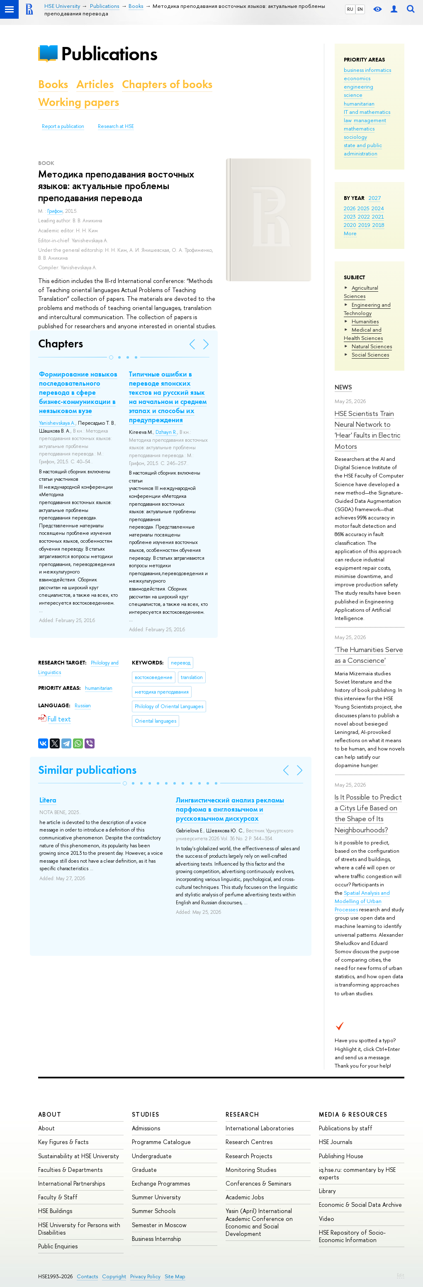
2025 (363, 208)
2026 (349, 208)
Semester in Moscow (159, 1225)
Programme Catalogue (161, 1142)
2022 (364, 216)
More (350, 233)
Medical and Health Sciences (363, 334)
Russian (83, 705)
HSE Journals (335, 1142)
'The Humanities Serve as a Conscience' (369, 655)
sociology (355, 136)
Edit (400, 1275)
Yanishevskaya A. (57, 423)
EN (360, 9)
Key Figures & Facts (63, 1142)
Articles (95, 84)
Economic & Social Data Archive (360, 1204)
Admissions (146, 1128)
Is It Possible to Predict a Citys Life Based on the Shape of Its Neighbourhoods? (368, 813)
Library (327, 1191)
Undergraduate (152, 1156)
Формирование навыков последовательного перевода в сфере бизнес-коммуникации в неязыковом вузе (78, 392)
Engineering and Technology (367, 309)
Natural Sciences (372, 346)
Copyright (114, 1276)
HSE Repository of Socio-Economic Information (352, 1236)
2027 (375, 198)
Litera (47, 800)
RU (350, 9)
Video (326, 1219)
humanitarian (359, 103)
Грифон (55, 211)
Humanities (365, 321)
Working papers (78, 102)
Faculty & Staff (58, 1197)
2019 (364, 225)
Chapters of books (167, 84)
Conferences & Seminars (258, 1183)
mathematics (359, 128)
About (49, 1114)
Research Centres (249, 1142)
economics (357, 78)
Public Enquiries (58, 1246)
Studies (146, 1114)
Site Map (175, 1276)
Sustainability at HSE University (78, 1156)
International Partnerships (71, 1183)
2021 (378, 216)
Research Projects (249, 1156)
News (343, 387)
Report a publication (63, 126)
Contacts (87, 1276)
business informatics (367, 70)
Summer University (156, 1197)
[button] (111, 357)
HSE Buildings (55, 1211)
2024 (378, 208)
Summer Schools (153, 1211)
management (370, 120)
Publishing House (341, 1156)
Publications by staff (345, 1128)
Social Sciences (370, 354)
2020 (350, 225)
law (348, 120)
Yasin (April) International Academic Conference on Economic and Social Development (259, 1222)
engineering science (358, 90)
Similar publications (87, 770)
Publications (109, 53)
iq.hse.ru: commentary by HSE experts (357, 1173)
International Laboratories (260, 1128)
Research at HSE (116, 126)
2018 (378, 225)
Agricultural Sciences (361, 292)
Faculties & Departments (70, 1170)
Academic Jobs (245, 1197)
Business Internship (156, 1239)
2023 (350, 216)
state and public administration (363, 149)
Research (243, 1114)
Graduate (144, 1170)
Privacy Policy (145, 1276)
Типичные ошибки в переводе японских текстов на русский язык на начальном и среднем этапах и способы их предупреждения (168, 396)
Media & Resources (353, 1114)
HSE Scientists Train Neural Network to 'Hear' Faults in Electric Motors (368, 429)
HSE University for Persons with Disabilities (79, 1228)
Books (53, 84)
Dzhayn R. (166, 432)
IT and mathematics (367, 112)
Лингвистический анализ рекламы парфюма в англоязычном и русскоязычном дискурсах (230, 809)
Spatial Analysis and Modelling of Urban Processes (362, 901)
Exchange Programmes (161, 1183)
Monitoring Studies (251, 1170)
